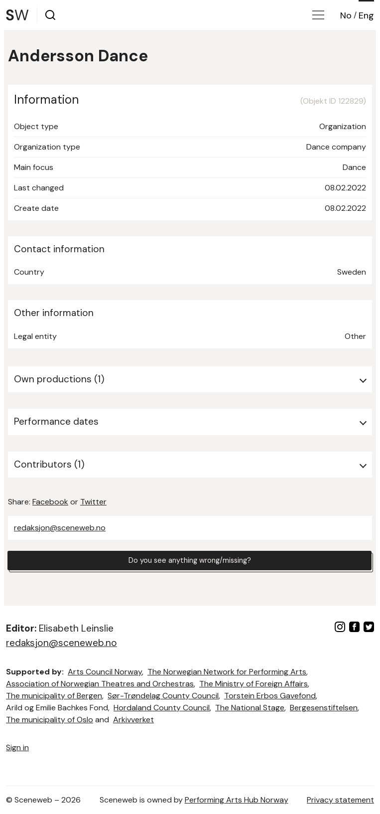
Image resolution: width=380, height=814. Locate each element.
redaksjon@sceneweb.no (60, 527)
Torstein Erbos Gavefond (270, 695)
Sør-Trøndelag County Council (163, 695)
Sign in (17, 747)
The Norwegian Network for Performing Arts (226, 671)
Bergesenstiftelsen (324, 707)
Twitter (93, 501)
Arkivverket (133, 719)
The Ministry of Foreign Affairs (253, 683)
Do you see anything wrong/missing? (189, 561)
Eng (366, 15)
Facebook (50, 501)
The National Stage (249, 707)
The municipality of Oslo (49, 719)
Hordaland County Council (162, 707)
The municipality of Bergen (54, 695)
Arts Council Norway (105, 671)
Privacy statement (340, 800)
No (346, 15)
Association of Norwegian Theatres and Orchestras (100, 683)
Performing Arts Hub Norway (236, 800)
